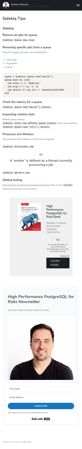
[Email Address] (41, 397)
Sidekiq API (17, 52)
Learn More (55, 263)
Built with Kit (41, 418)
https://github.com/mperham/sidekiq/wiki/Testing (27, 184)
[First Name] (41, 388)
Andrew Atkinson (19, 4)
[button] (41, 347)
